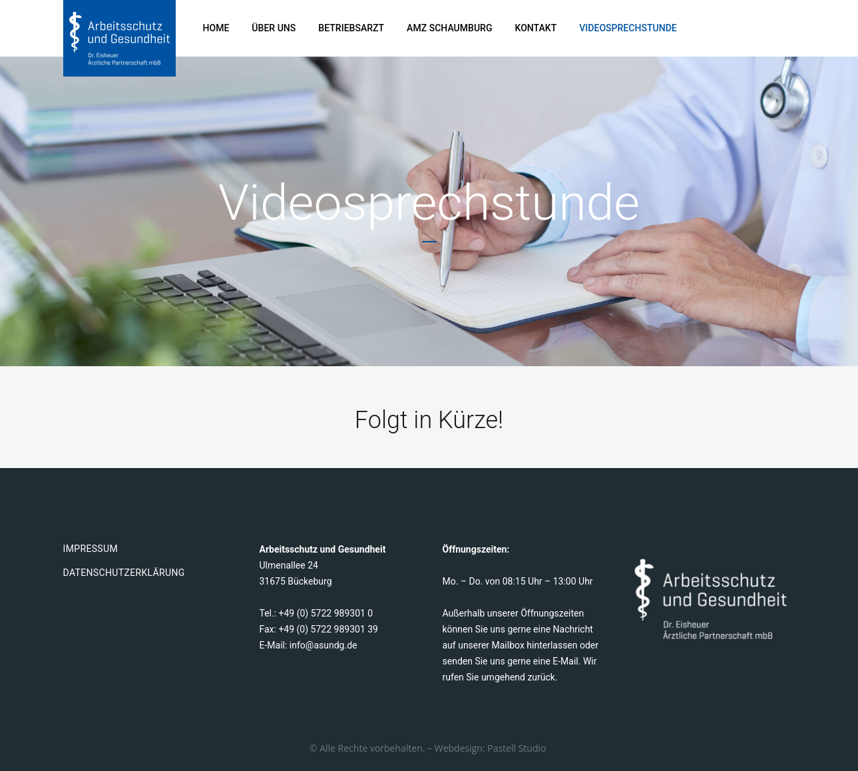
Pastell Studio (517, 748)
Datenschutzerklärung (124, 572)
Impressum (90, 548)
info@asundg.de (323, 645)
